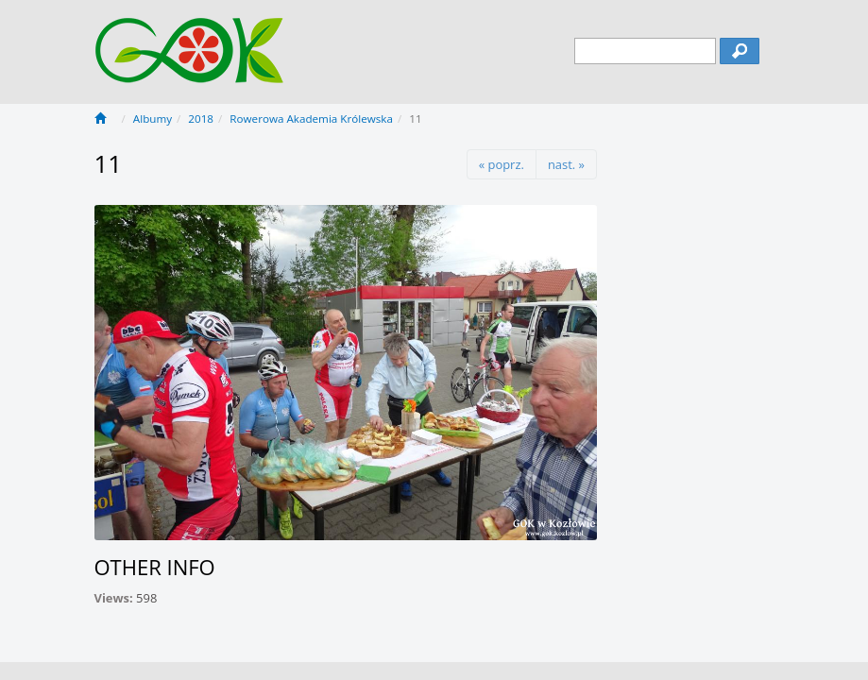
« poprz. (501, 164)
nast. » (566, 164)
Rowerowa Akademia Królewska (311, 118)
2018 (200, 118)
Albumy (152, 118)
